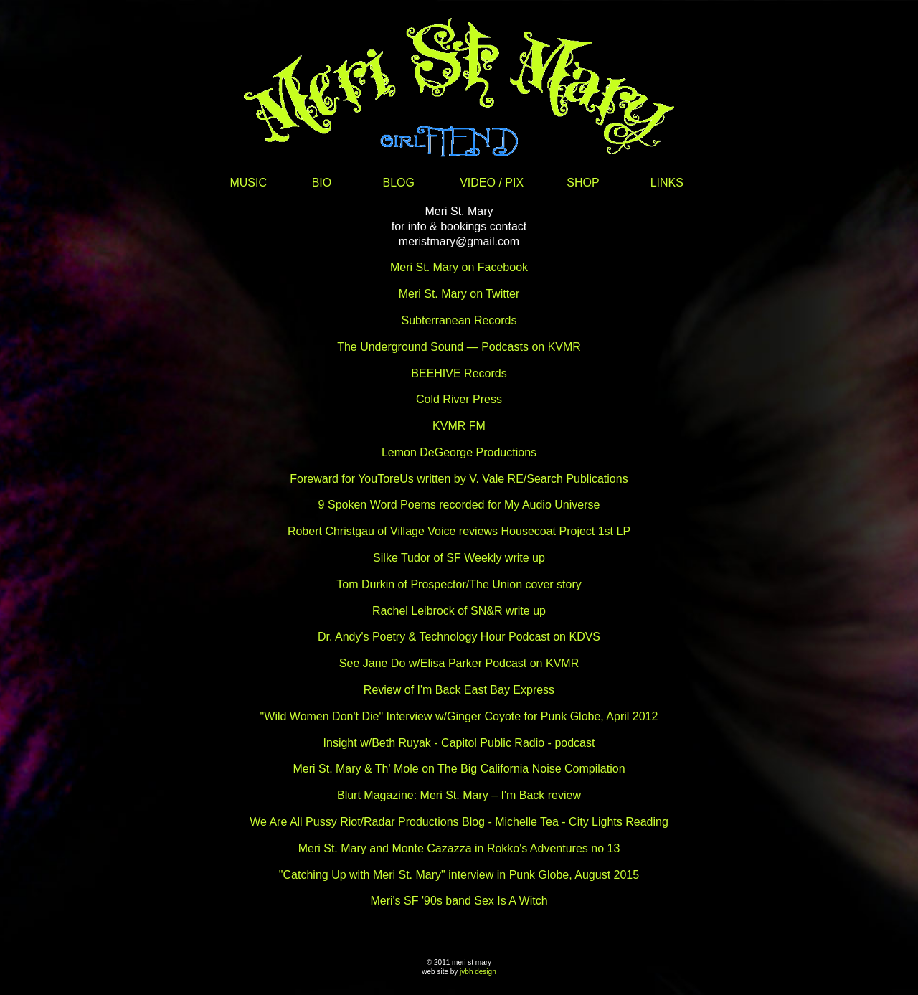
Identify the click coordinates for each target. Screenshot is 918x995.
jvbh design (478, 972)
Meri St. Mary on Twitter (459, 294)
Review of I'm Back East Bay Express (459, 690)
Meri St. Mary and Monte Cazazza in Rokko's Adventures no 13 (459, 848)
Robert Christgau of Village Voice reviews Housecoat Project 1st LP (459, 531)
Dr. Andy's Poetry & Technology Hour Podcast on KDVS (459, 637)
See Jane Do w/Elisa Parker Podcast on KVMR (459, 663)
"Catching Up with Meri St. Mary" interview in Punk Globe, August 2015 (459, 875)
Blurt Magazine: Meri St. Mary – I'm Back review (459, 795)
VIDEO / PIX (492, 182)
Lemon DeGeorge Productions (459, 452)
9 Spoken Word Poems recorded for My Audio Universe (459, 505)
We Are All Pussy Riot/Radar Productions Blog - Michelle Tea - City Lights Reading (459, 822)
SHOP (583, 182)
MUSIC (248, 182)
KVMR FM (459, 426)
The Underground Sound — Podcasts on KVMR (459, 347)
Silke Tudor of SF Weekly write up (459, 558)
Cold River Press (459, 399)
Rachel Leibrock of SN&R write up (459, 611)
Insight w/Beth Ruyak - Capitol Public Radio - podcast (459, 743)
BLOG (399, 182)
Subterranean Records (459, 320)
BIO (322, 182)
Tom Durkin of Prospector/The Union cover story (458, 584)
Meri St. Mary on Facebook (459, 267)
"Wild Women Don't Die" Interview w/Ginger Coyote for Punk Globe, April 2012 (459, 716)
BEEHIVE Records (458, 373)
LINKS (666, 182)
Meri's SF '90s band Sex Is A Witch (458, 901)
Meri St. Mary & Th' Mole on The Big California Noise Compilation (459, 769)
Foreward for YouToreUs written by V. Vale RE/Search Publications (459, 479)
